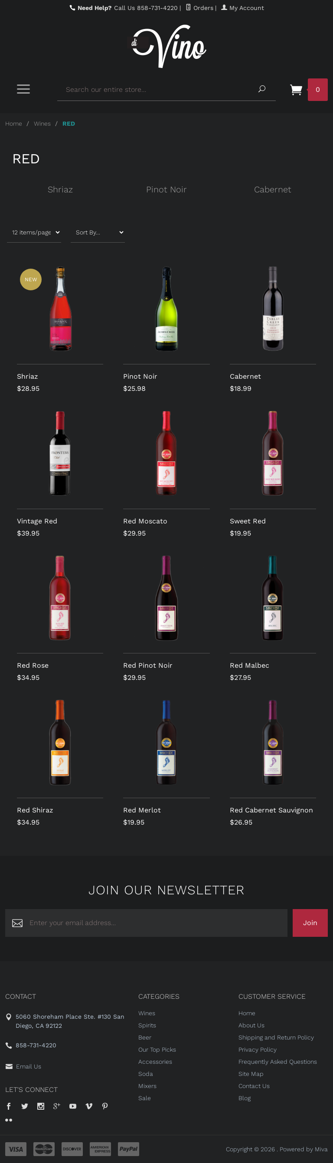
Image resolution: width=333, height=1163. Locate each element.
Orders (199, 7)
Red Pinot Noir (148, 665)
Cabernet (272, 189)
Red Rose (33, 665)
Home (13, 123)
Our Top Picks (157, 1049)
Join (310, 923)
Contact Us (254, 1085)
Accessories (155, 1061)
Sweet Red (248, 521)
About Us (251, 1025)
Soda (145, 1073)
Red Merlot (142, 810)
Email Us (28, 1066)
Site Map (251, 1073)
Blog (244, 1098)
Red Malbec (249, 665)
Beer (144, 1037)
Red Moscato (145, 521)
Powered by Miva (304, 1149)
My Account (242, 7)
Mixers (147, 1085)
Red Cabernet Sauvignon (271, 810)
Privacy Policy (257, 1049)
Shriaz (60, 189)
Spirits (147, 1025)
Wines (42, 123)
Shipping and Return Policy (276, 1037)
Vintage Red (37, 521)
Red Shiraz (35, 810)
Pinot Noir (166, 189)
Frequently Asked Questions (277, 1061)
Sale (144, 1098)
